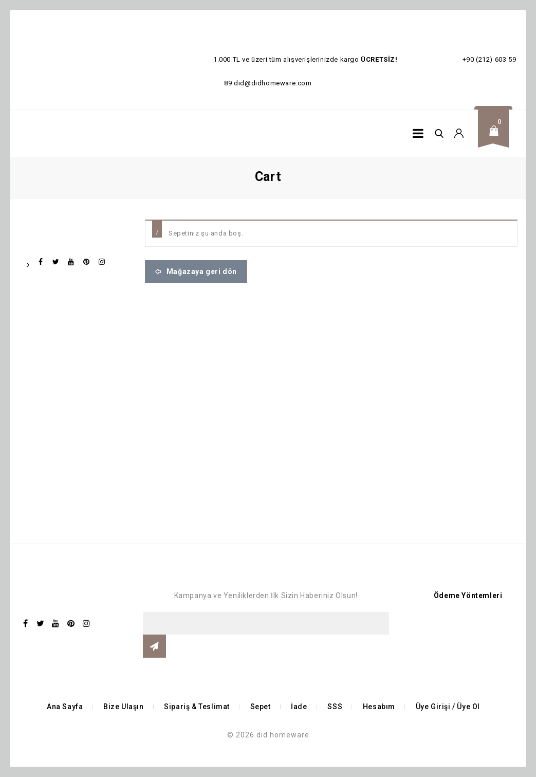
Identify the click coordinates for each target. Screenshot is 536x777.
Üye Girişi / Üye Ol (448, 706)
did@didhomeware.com (272, 83)
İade (299, 706)
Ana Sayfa (65, 706)
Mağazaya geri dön (200, 271)
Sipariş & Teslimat (197, 706)
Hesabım (379, 706)
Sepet (260, 706)
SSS (334, 706)
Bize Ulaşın (123, 706)
